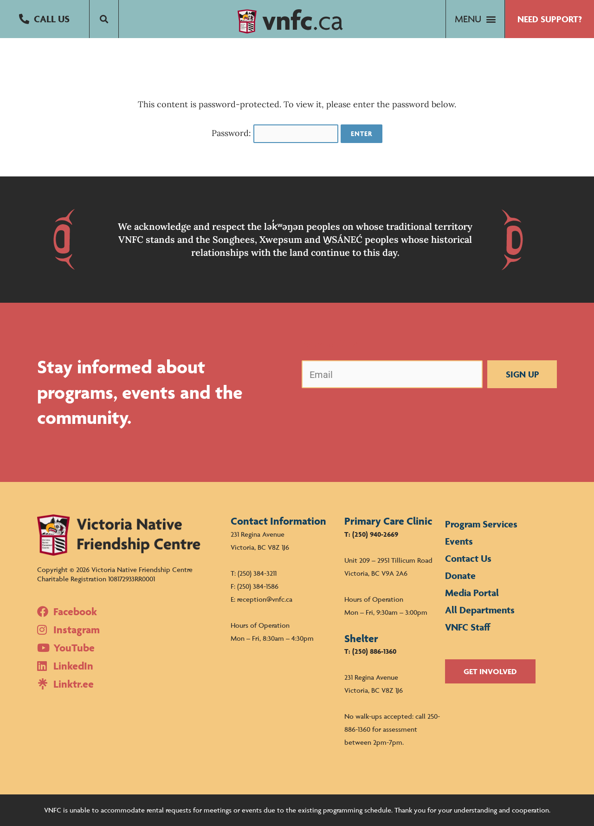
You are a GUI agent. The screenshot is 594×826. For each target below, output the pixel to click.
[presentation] (372, 414)
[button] (44, 19)
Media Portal (472, 592)
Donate (460, 575)
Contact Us (468, 558)
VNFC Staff (468, 627)
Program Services (481, 524)
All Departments (480, 610)
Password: (275, 133)
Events (459, 541)
